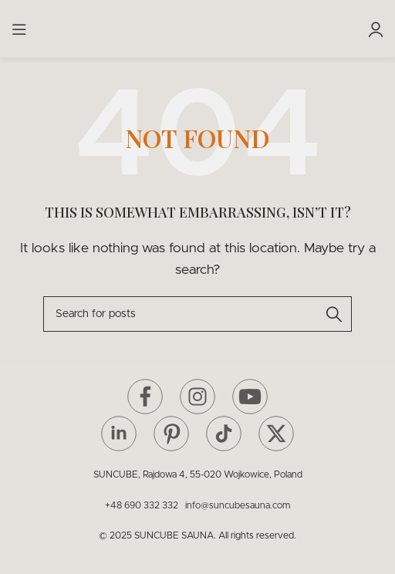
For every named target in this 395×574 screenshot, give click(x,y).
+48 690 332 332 (144, 505)
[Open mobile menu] (19, 29)
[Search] (197, 314)
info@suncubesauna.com (237, 505)
